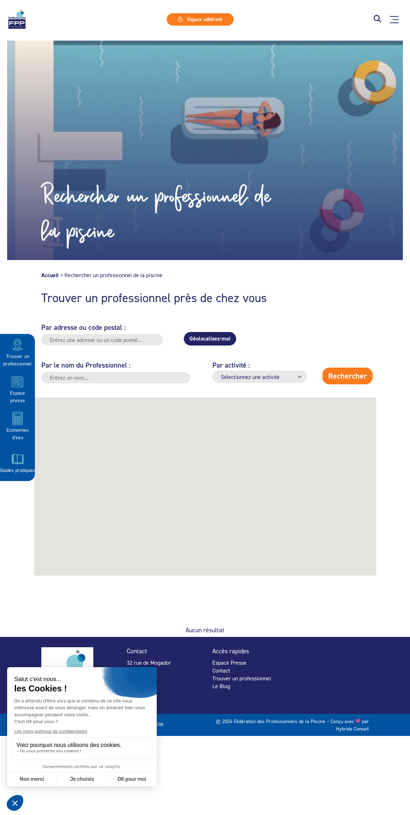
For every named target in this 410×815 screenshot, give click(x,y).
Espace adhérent (200, 19)
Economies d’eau (17, 425)
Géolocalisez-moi (210, 338)
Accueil (50, 275)
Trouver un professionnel (17, 352)
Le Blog (221, 686)
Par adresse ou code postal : (83, 327)
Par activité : (231, 364)
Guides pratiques (17, 462)
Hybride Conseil (352, 729)
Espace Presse (229, 662)
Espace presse (17, 388)
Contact (221, 670)
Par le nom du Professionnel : (86, 364)
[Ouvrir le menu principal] (394, 20)
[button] (377, 19)
